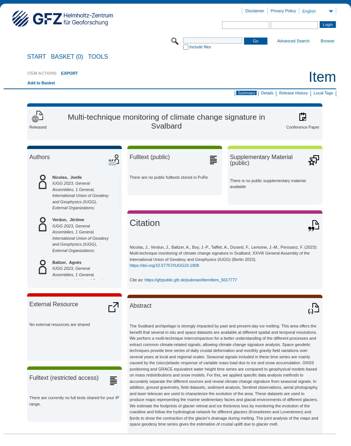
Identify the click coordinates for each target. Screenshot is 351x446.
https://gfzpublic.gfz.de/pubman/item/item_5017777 (190, 280)
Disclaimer (254, 11)
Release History (293, 93)
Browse (327, 41)
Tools (98, 57)
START (36, 57)
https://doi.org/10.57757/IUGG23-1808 (164, 265)
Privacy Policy (283, 11)
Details (267, 93)
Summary (246, 93)
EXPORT (69, 73)
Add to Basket (41, 83)
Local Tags (323, 93)
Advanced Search (293, 41)
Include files (200, 47)
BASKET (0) (67, 57)
